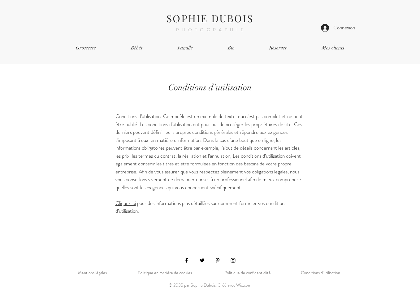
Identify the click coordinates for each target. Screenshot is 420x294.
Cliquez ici (125, 203)
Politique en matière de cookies (165, 273)
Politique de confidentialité (247, 273)
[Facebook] (187, 260)
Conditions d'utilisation (320, 273)
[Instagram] (233, 260)
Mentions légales (92, 273)
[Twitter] (202, 260)
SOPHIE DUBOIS (210, 18)
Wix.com (243, 285)
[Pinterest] (217, 260)
